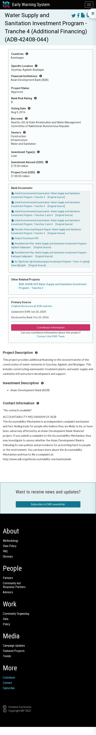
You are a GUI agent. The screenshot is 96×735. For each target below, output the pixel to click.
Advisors (8, 592)
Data (5, 619)
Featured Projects (14, 651)
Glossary (8, 556)
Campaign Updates (14, 645)
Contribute (9, 677)
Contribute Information (51, 327)
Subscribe (9, 688)
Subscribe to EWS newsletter (48, 504)
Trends (7, 656)
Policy (6, 624)
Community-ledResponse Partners (14, 585)
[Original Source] (56, 197)
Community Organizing (16, 613)
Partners (8, 578)
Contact (7, 683)
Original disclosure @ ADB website (31, 306)
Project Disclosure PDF (25, 238)
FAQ (5, 551)
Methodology (10, 541)
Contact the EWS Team (51, 336)
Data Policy (9, 546)
